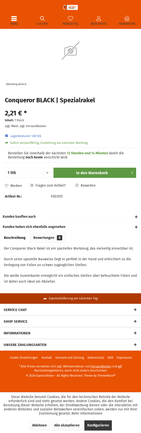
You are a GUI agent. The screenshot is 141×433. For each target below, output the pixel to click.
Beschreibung (15, 238)
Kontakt (47, 357)
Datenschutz (96, 357)
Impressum (124, 357)
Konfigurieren (98, 425)
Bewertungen (47, 237)
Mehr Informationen (86, 413)
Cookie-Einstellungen (23, 357)
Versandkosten (101, 366)
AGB (110, 357)
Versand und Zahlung (69, 357)
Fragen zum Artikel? (48, 185)
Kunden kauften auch (19, 217)
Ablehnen (39, 425)
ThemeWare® (106, 375)
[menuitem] (14, 20)
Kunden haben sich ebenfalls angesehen (34, 227)
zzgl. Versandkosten (33, 126)
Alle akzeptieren (66, 425)
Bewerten (85, 185)
